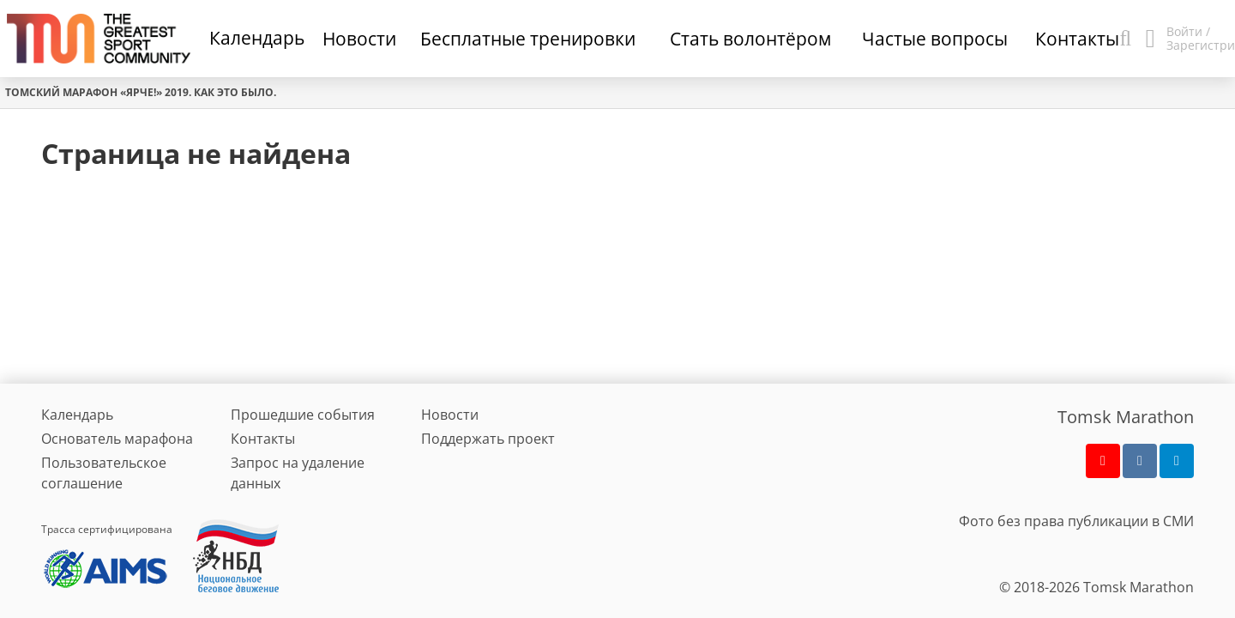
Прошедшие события (303, 414)
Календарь (256, 38)
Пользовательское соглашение (103, 473)
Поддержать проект (488, 438)
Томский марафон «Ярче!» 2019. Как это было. (140, 92)
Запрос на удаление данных (297, 473)
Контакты (263, 438)
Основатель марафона (117, 438)
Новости (450, 414)
